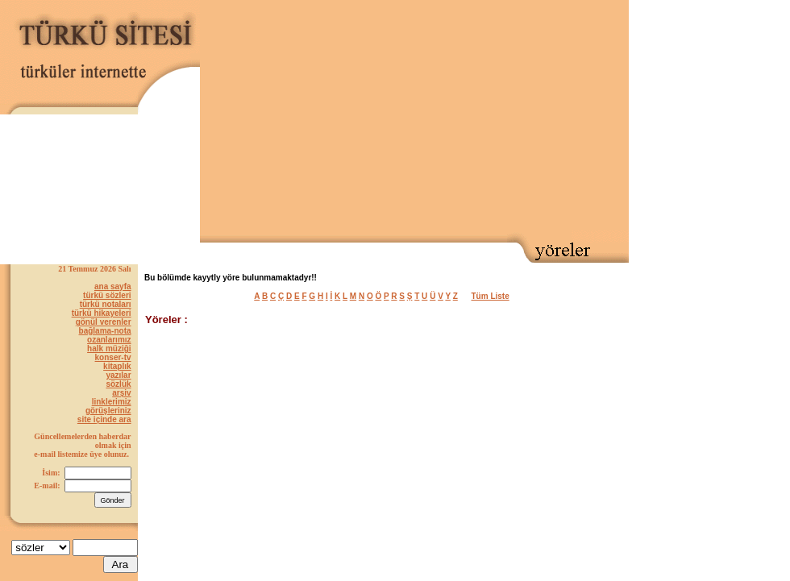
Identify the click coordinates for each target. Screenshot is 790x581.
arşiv (121, 392)
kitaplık (117, 366)
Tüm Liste (490, 296)
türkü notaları (105, 304)
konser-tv (113, 357)
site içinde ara (104, 419)
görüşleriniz (108, 410)
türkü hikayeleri (101, 313)
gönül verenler (103, 321)
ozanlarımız (109, 339)
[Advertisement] (445, 117)
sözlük (118, 384)
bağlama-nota (105, 330)
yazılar (118, 375)
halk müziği (109, 348)
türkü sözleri (107, 295)
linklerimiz (111, 401)
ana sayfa (112, 286)
